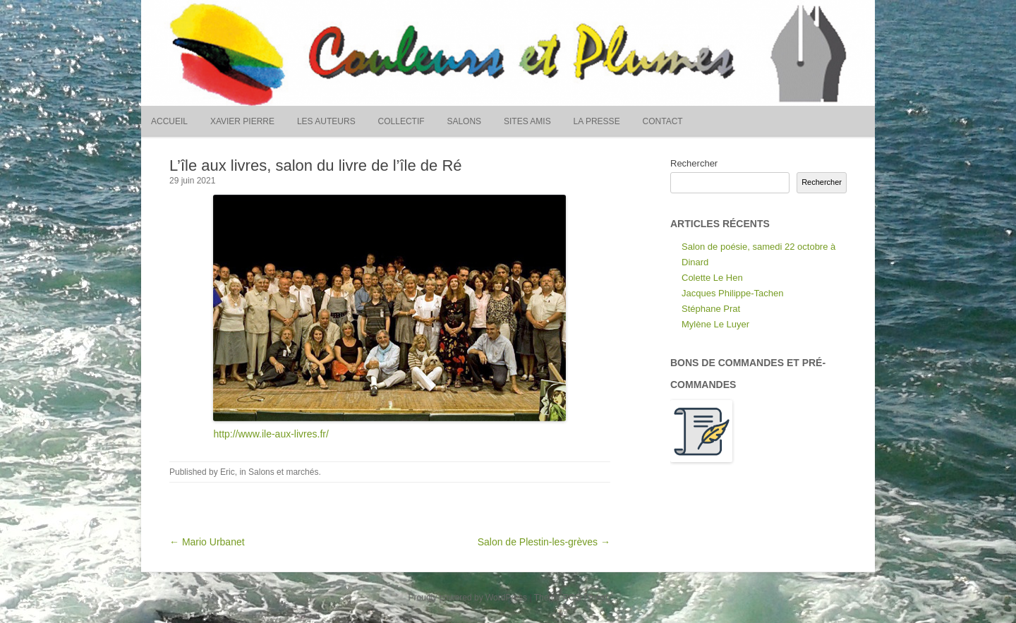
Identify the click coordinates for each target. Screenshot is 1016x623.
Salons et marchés (283, 472)
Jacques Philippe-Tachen (733, 293)
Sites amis (527, 121)
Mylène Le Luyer (715, 324)
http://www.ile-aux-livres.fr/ (270, 434)
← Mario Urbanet (207, 542)
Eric (227, 472)
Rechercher (694, 163)
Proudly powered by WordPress (468, 598)
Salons (464, 121)
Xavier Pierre (242, 121)
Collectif (401, 121)
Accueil (169, 121)
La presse (597, 121)
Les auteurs (326, 121)
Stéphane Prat (711, 308)
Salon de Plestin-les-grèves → (544, 542)
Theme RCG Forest (571, 598)
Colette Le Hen (712, 277)
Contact (663, 121)
